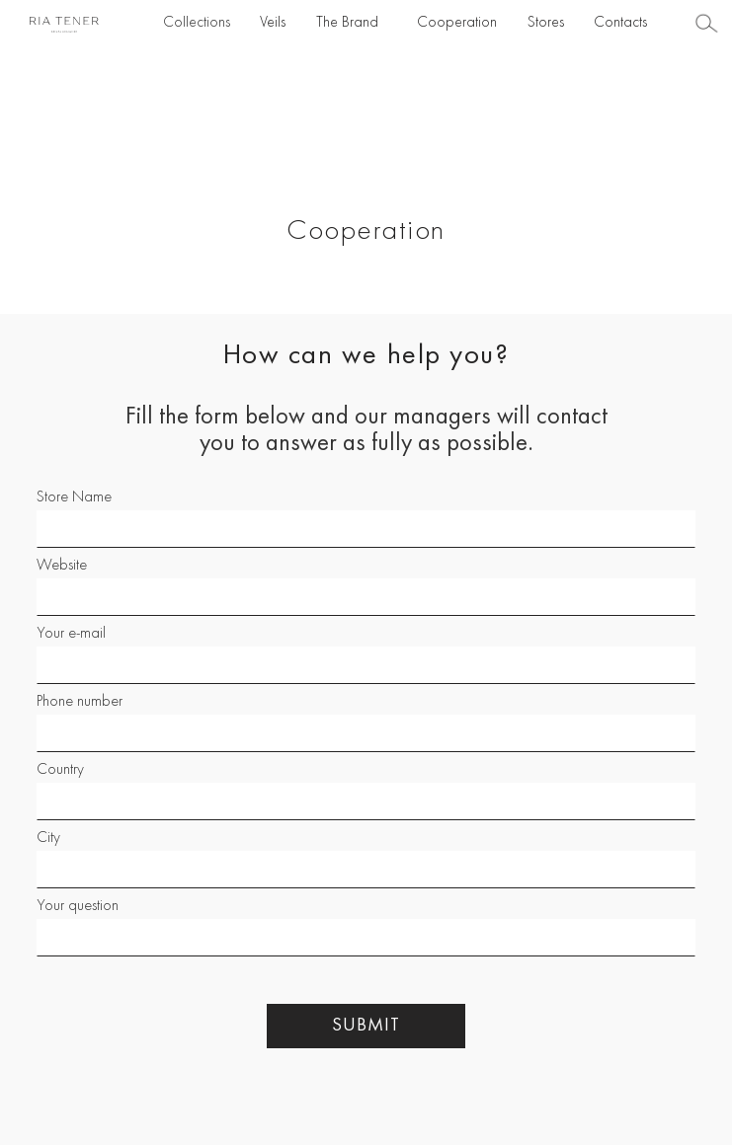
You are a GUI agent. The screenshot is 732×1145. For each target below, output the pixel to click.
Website (62, 565)
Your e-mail (71, 634)
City (48, 838)
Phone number (79, 702)
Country (60, 770)
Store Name (74, 497)
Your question (78, 906)
